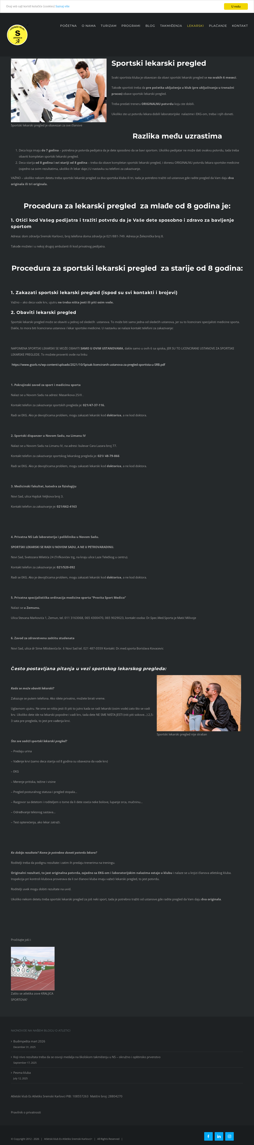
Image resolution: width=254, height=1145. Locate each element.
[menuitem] (71, 25)
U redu (236, 6)
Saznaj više (65, 7)
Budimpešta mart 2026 (29, 1041)
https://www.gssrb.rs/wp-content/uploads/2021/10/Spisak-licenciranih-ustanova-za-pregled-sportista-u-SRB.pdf (88, 365)
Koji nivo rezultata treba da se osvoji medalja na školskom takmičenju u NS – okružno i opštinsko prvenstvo (87, 1057)
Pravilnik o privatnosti (26, 1112)
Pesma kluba (22, 1073)
